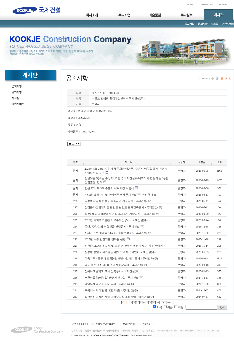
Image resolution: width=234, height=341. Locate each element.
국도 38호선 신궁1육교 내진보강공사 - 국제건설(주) (116, 264)
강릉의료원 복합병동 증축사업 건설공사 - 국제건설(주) (118, 201)
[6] (144, 302)
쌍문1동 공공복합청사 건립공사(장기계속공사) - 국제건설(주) (122, 213)
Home (205, 78)
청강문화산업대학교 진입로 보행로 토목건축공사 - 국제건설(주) (123, 207)
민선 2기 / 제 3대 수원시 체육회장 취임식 (109, 188)
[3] (134, 302)
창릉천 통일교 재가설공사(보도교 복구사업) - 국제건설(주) (120, 252)
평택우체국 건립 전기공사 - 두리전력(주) (109, 284)
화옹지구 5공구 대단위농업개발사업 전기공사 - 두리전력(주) (121, 258)
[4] (137, 302)
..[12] (163, 302)
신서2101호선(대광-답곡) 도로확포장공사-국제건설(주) (118, 233)
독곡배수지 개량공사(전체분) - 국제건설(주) (111, 290)
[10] (157, 302)
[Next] (169, 302)
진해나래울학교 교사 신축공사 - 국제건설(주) (112, 271)
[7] (147, 302)
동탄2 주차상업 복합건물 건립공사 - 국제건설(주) (114, 226)
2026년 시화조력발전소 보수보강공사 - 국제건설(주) (116, 220)
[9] (153, 302)
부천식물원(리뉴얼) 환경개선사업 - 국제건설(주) (114, 277)
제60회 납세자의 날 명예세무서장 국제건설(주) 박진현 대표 (120, 194)
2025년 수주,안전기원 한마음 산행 (105, 239)
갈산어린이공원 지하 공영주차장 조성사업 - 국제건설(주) (119, 296)
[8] (150, 302)
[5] (140, 302)
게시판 (214, 78)
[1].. (123, 302)
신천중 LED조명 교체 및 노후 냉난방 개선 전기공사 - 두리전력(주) (125, 245)
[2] (131, 302)
